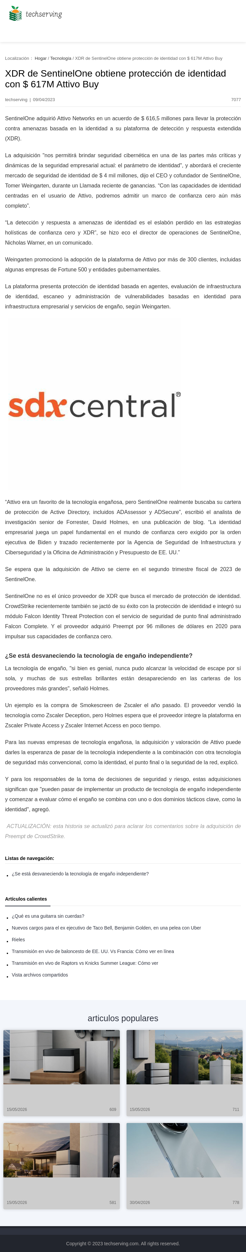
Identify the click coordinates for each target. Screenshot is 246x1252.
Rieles (18, 939)
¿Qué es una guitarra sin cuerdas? (48, 916)
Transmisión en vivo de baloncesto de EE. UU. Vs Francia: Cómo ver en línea (93, 951)
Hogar (40, 58)
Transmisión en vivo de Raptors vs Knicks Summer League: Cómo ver (85, 963)
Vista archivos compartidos (40, 975)
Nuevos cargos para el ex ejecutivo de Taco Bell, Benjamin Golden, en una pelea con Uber (106, 928)
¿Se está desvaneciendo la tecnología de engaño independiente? (80, 873)
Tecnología (60, 58)
